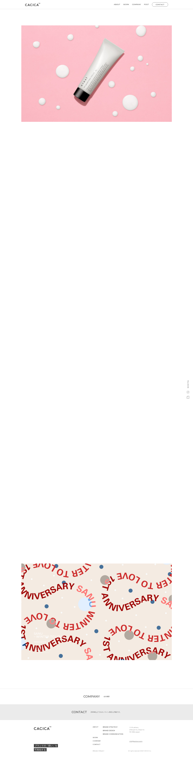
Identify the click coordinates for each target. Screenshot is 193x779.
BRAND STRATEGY (110, 727)
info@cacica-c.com (136, 738)
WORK (126, 4)
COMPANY (136, 4)
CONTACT (96, 745)
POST (146, 4)
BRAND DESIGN (109, 731)
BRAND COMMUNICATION (113, 734)
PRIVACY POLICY (97, 751)
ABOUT (117, 4)
